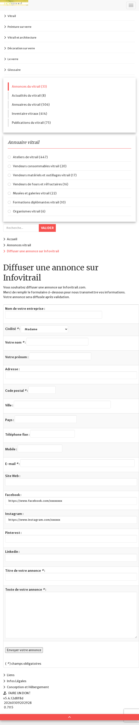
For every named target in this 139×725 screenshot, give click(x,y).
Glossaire (14, 70)
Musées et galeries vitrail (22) (34, 193)
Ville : (58, 404)
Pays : (41, 419)
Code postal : (30, 390)
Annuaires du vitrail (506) (31, 105)
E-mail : (70, 463)
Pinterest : (71, 537)
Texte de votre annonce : (71, 613)
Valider (47, 228)
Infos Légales (16, 681)
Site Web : (71, 480)
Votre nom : (46, 341)
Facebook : (71, 499)
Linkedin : (71, 556)
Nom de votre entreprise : (53, 313)
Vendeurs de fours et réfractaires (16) (40, 184)
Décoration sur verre (21, 48)
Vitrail (12, 16)
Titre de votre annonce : (71, 575)
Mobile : (33, 448)
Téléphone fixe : (40, 434)
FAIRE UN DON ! (19, 693)
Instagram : (71, 518)
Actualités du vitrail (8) (29, 96)
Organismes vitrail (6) (29, 211)
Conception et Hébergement (28, 687)
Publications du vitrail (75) (31, 123)
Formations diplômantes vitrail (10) (39, 202)
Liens (10, 675)
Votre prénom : (48, 356)
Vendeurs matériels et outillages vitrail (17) (45, 175)
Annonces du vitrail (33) (29, 86)
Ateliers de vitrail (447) (30, 157)
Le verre (13, 59)
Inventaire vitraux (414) (29, 114)
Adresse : (71, 373)
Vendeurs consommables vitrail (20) (39, 166)
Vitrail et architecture (22, 37)
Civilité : (36, 329)
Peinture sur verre (19, 27)
